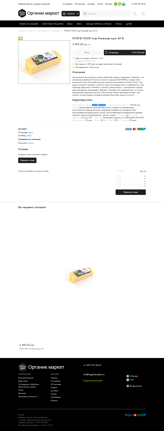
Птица (118, 24)
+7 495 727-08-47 (139, 4)
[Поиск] (106, 13)
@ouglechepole (134, 386)
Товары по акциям (28, 24)
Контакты (108, 4)
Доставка (91, 4)
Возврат (54, 387)
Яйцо (70, 24)
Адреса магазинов (92, 380)
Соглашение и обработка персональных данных (28, 385)
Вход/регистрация (25, 378)
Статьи (20, 390)
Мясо (79, 24)
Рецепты (54, 378)
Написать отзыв (27, 160)
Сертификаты (56, 397)
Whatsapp (132, 376)
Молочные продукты (52, 24)
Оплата (100, 4)
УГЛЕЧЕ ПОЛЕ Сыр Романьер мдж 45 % (31, 349)
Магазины (22, 393)
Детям (129, 24)
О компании (67, 4)
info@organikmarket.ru (93, 374)
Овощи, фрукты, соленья (98, 24)
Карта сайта (23, 381)
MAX (130, 379)
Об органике (80, 4)
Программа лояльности (27, 396)
